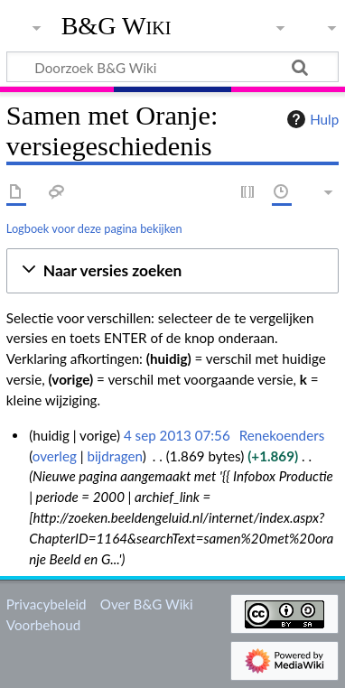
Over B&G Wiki (146, 604)
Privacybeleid (46, 604)
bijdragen (114, 456)
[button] (172, 271)
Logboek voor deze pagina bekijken (94, 228)
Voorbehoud (43, 625)
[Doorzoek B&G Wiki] (172, 66)
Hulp (311, 119)
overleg (55, 456)
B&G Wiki (116, 26)
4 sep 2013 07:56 (177, 435)
